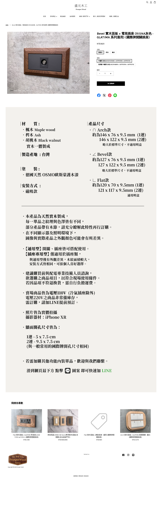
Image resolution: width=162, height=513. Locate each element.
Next (88, 63)
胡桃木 (100, 52)
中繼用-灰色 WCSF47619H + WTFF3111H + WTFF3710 (114, 61)
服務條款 (75, 476)
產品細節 (63, 16)
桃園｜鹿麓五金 (114, 16)
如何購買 (72, 16)
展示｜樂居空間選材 (99, 16)
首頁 (44, 16)
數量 (98, 70)
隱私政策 (81, 476)
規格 (98, 58)
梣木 (107, 52)
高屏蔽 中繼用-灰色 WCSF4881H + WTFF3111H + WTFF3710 (116, 64)
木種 (98, 49)
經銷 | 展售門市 (84, 16)
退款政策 (86, 476)
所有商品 (53, 16)
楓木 (113, 52)
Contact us (86, 454)
